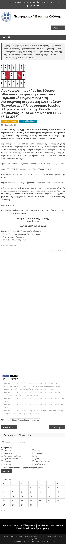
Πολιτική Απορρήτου (49, 541)
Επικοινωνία (34, 2)
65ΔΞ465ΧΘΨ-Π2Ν (9, 245)
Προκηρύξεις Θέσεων (28, 121)
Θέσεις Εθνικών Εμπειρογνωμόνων (25, 420)
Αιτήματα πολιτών (48, 2)
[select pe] (58, 27)
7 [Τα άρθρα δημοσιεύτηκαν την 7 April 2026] (12, 492)
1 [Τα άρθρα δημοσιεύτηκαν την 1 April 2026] (21, 487)
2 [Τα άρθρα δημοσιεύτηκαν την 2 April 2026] (30, 487)
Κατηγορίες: (6, 447)
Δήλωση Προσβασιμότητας (19, 541)
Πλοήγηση (35, 541)
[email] (30, 442)
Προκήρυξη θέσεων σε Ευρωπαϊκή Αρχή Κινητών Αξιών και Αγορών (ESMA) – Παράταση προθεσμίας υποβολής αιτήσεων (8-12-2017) (58, 427)
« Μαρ (3, 510)
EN (58, 2)
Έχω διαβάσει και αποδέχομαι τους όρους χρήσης (23, 468)
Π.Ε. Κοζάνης (60, 250)
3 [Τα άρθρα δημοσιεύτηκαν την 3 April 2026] (39, 487)
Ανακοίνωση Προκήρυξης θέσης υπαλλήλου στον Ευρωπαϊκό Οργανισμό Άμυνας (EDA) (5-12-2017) (11, 427)
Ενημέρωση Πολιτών (10, 121)
